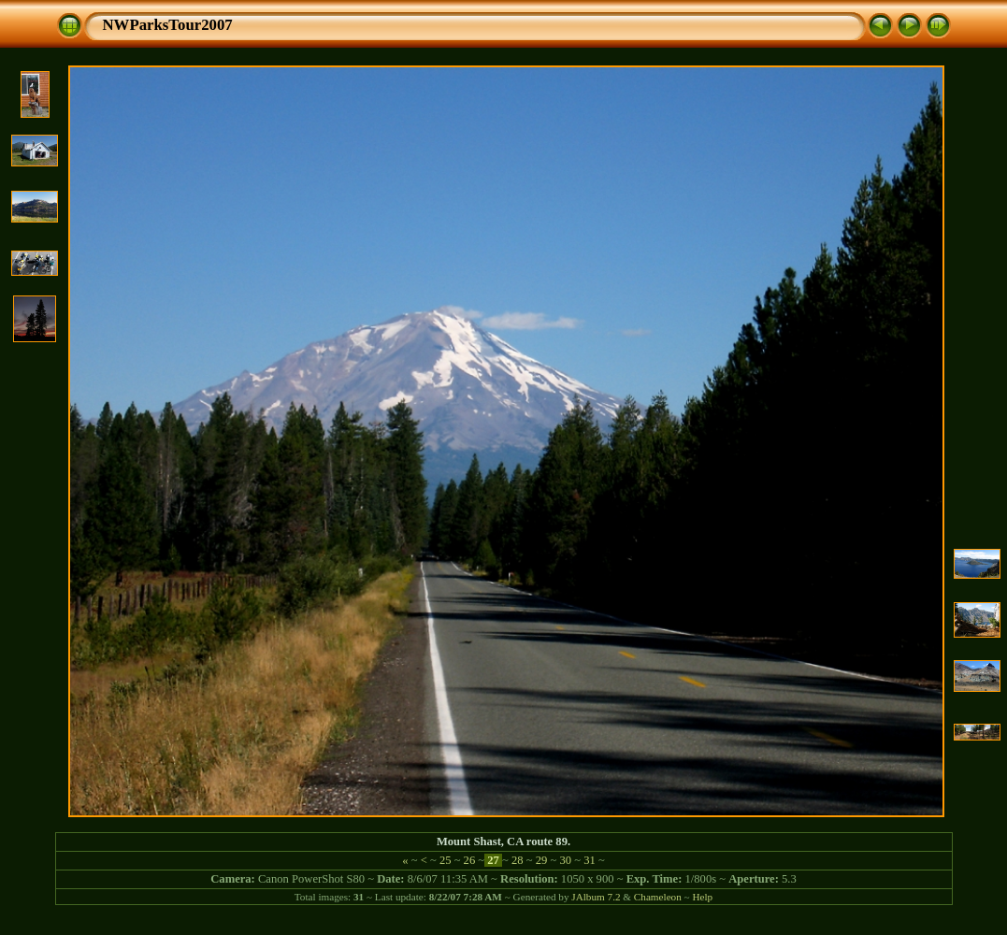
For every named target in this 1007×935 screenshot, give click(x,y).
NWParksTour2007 (168, 25)
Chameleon (658, 896)
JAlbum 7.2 (595, 896)
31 (589, 860)
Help (702, 896)
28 (517, 860)
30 (565, 860)
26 (469, 860)
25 (445, 860)
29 (542, 860)
